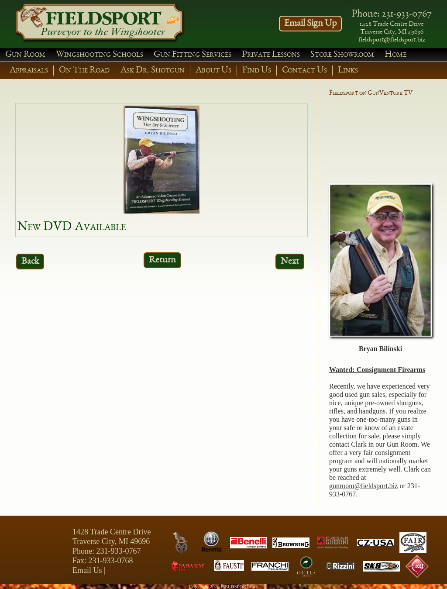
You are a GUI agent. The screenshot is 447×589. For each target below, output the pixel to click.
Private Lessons (271, 54)
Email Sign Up (310, 23)
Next (290, 261)
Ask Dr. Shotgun (152, 70)
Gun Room (25, 54)
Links (348, 70)
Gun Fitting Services (192, 54)
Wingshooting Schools (99, 54)
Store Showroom (342, 54)
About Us (213, 70)
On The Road (84, 70)
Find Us (256, 70)
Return (162, 260)
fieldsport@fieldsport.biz (391, 40)
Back (30, 261)
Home (395, 54)
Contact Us (304, 70)
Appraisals (29, 70)
